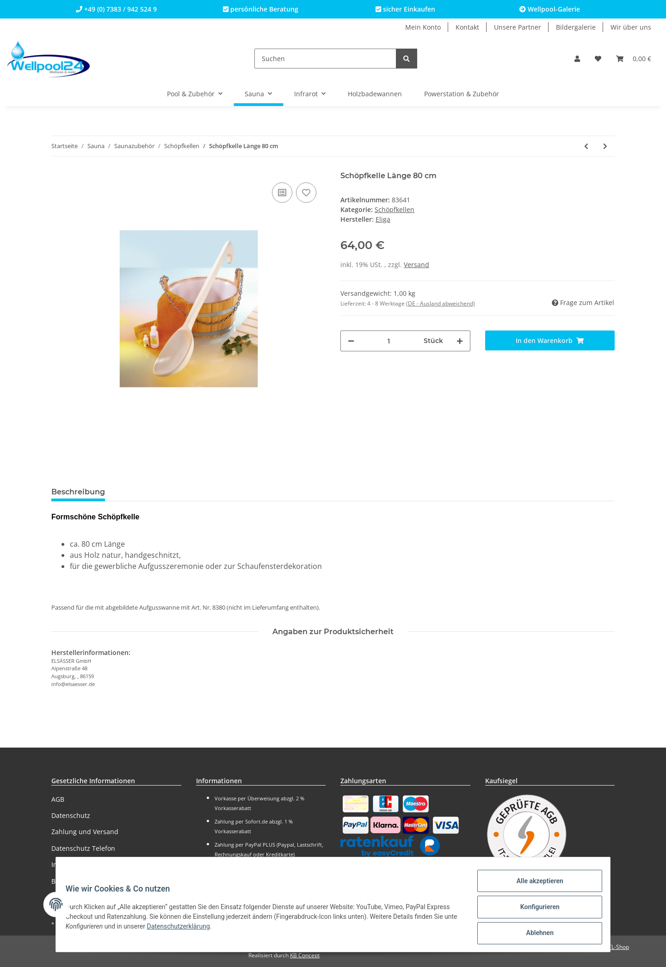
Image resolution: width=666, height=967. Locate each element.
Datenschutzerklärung (197, 929)
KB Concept (305, 955)
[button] (577, 59)
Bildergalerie (576, 27)
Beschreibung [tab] (78, 491)
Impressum (68, 864)
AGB (57, 799)
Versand (416, 264)
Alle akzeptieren (534, 886)
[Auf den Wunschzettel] (306, 192)
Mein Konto (423, 27)
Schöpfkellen (394, 209)
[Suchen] (325, 59)
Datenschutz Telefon (83, 848)
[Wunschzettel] (598, 59)
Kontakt (467, 27)
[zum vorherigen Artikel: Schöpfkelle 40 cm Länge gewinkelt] (586, 146)
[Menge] (389, 341)
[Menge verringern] (351, 341)
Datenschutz (70, 815)
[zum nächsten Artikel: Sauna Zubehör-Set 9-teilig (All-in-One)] (605, 146)
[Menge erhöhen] (460, 341)
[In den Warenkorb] (550, 340)
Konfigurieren (534, 910)
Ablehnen (534, 934)
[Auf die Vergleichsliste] (282, 192)
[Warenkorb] (634, 59)
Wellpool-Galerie (549, 9)
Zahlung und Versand (84, 831)
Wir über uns (630, 27)
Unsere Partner (517, 27)
